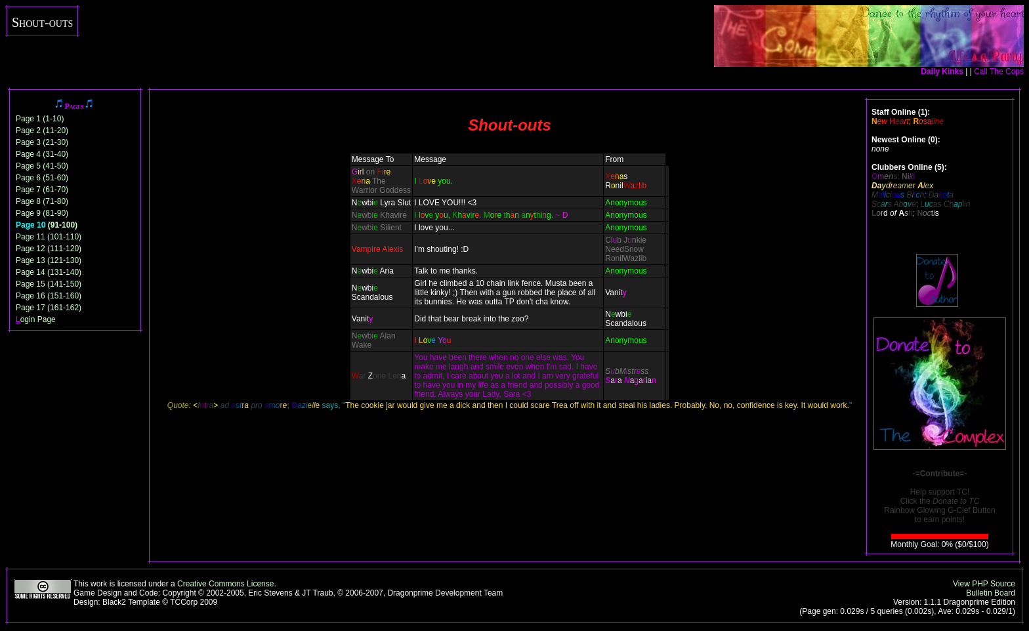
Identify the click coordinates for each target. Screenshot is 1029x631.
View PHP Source (984, 583)
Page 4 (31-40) (42, 154)
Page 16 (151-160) (48, 295)
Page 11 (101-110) (48, 236)
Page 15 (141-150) (48, 284)
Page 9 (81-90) (42, 213)
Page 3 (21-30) (42, 142)
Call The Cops (999, 71)
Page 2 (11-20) (42, 130)
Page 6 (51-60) (42, 177)
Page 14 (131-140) (48, 272)
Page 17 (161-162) (48, 307)
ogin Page (36, 319)
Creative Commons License (225, 583)
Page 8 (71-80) (42, 201)
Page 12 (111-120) (48, 248)
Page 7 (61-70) (42, 189)
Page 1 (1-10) (40, 118)
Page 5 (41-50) (42, 166)
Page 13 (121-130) (48, 260)
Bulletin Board (990, 593)
